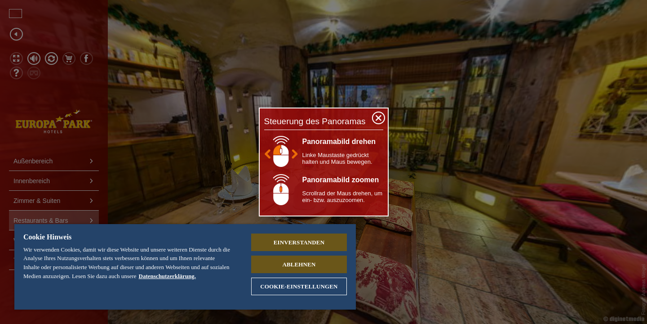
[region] (185, 267)
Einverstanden (299, 242)
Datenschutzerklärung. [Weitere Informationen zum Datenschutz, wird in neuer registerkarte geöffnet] (167, 276)
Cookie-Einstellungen (298, 286)
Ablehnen (298, 264)
